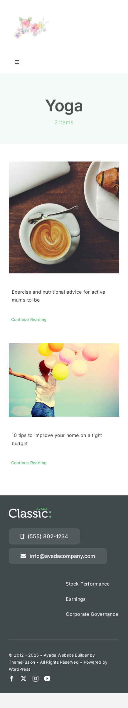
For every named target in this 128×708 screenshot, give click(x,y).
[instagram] (35, 679)
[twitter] (23, 679)
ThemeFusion (22, 662)
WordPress (19, 669)
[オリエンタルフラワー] (33, 13)
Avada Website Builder (66, 654)
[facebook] (12, 679)
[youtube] (47, 679)
